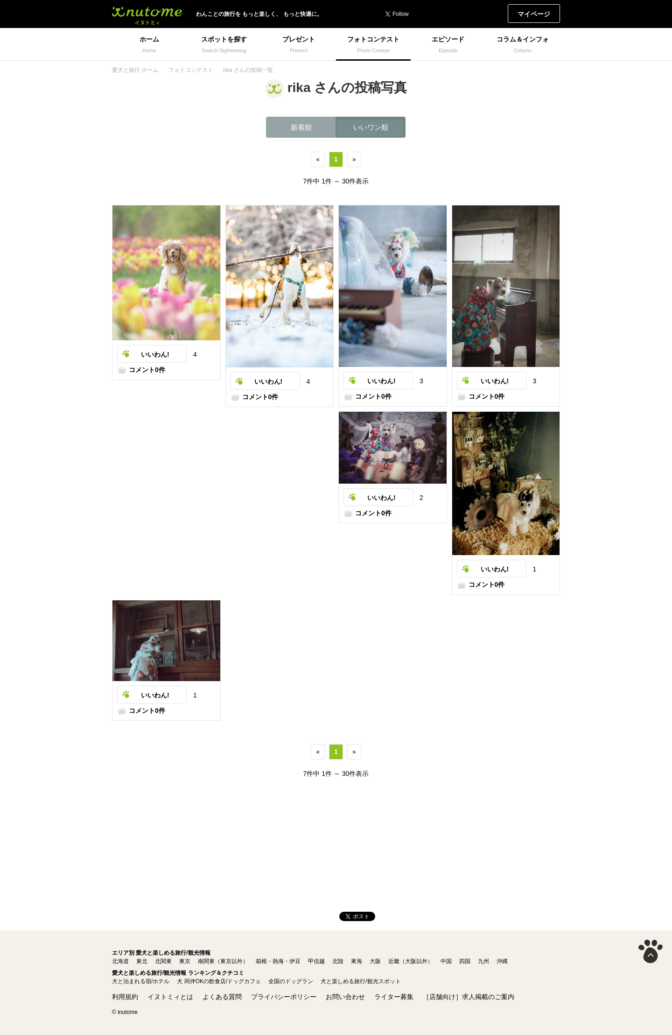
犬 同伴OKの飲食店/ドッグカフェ (219, 981)
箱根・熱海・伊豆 (278, 961)
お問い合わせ (345, 996)
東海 (356, 961)
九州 (483, 961)
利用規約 (125, 996)
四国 (464, 961)
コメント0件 (141, 369)
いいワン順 (370, 127)
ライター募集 (393, 996)
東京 (184, 961)
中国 (446, 961)
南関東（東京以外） (223, 961)
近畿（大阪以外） (410, 961)
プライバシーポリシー (283, 996)
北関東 (163, 961)
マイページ (534, 14)
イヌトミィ (147, 14)
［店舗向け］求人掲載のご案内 (468, 996)
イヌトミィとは (170, 996)
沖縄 (502, 961)
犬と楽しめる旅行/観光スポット (360, 981)
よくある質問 (222, 996)
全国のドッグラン (290, 981)
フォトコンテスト (190, 70)
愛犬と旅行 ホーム (135, 70)
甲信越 (316, 961)
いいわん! (155, 354)
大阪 (375, 961)
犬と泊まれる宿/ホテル (140, 981)
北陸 (337, 961)
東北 (141, 961)
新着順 (301, 127)
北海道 (120, 961)
